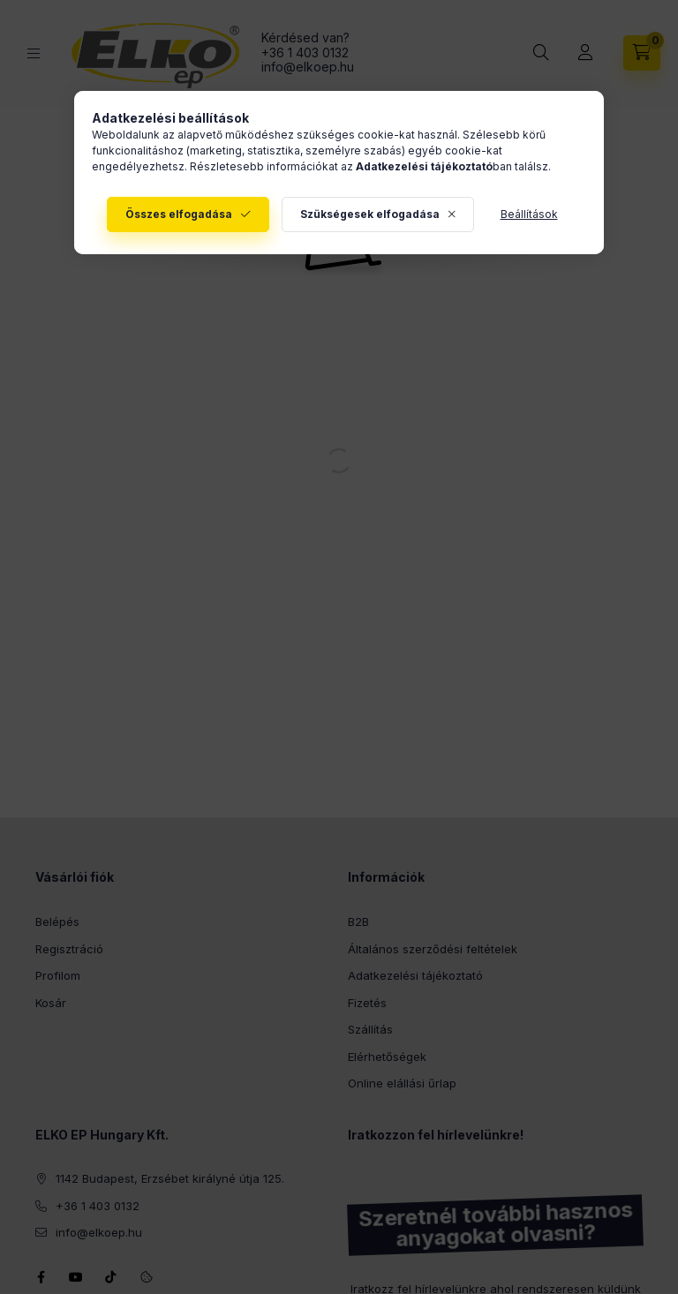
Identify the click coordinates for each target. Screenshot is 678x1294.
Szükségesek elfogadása (370, 214)
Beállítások (529, 214)
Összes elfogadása (178, 214)
